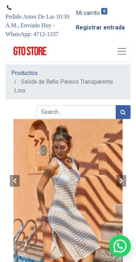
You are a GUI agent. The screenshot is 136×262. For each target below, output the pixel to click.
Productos (24, 73)
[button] (14, 181)
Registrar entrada (100, 27)
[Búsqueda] (123, 112)
